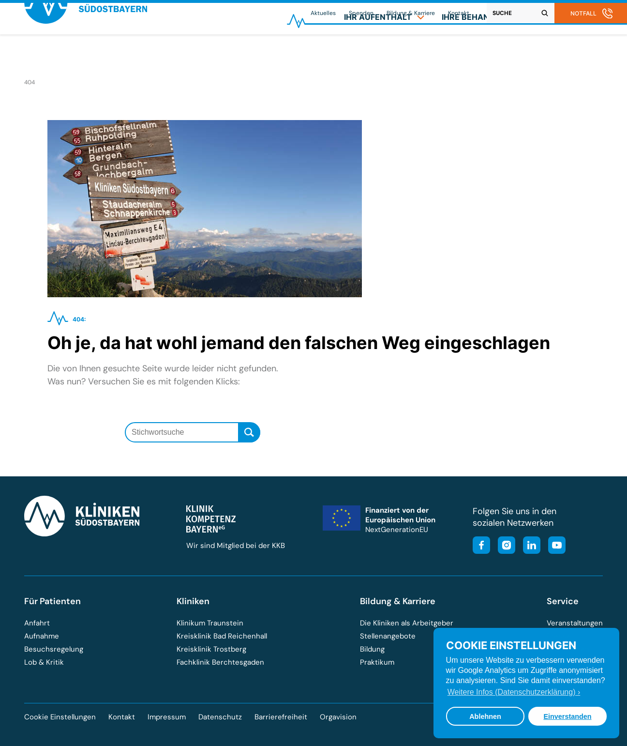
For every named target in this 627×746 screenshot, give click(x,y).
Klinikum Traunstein (210, 623)
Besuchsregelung (53, 649)
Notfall (583, 13)
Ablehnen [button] (485, 716)
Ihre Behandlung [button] (485, 51)
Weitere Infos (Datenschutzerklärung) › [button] (514, 692)
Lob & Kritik (44, 662)
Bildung (372, 649)
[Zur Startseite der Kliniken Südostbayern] (85, 55)
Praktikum (377, 662)
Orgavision (338, 717)
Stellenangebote (388, 636)
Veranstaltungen (575, 623)
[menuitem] (384, 51)
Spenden (361, 13)
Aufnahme (41, 636)
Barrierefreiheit (280, 717)
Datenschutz (220, 717)
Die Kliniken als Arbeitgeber (406, 623)
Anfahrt (37, 623)
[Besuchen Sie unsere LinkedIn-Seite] (528, 546)
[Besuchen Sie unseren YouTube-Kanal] (554, 546)
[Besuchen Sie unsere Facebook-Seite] (481, 546)
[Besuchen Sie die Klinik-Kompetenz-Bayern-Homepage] (211, 530)
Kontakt (458, 13)
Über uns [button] (573, 51)
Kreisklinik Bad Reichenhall (222, 636)
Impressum (167, 717)
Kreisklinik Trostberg (211, 649)
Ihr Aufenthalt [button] (384, 51)
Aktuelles (323, 13)
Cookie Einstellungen (60, 717)
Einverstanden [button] (567, 716)
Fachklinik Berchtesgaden (220, 662)
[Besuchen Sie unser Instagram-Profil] (503, 546)
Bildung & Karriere (411, 13)
